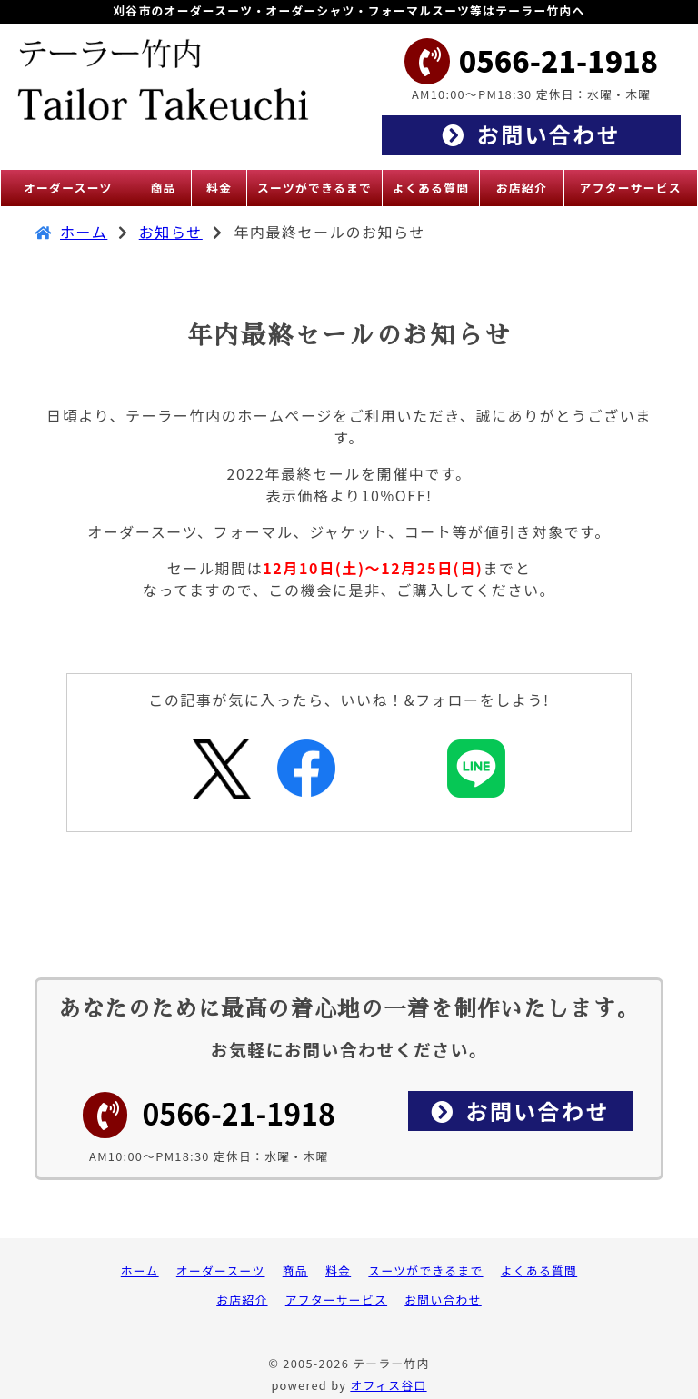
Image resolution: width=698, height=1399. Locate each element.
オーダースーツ (220, 1270)
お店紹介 (241, 1299)
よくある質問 (539, 1270)
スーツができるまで (425, 1270)
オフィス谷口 (388, 1385)
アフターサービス (336, 1299)
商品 (295, 1270)
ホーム (83, 232)
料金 (338, 1270)
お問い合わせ (442, 1299)
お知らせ (171, 232)
